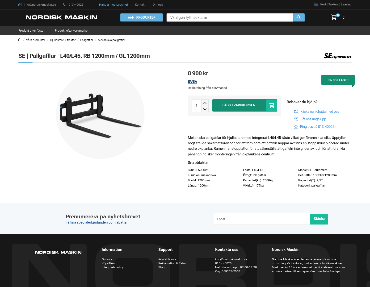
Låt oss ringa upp (313, 119)
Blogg (162, 267)
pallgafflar (318, 185)
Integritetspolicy (112, 267)
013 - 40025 (223, 263)
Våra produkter (35, 40)
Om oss (157, 4)
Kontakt (140, 4)
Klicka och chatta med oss (319, 111)
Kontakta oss (167, 259)
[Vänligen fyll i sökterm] (230, 17)
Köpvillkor (108, 263)
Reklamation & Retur (172, 263)
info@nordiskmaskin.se (231, 259)
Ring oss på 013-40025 (317, 127)
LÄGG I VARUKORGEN (239, 105)
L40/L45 (257, 170)
